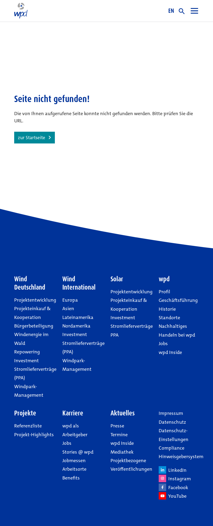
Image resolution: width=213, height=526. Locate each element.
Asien (68, 308)
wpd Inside (170, 352)
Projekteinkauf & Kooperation (32, 312)
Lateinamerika (77, 317)
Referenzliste (28, 426)
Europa (70, 300)
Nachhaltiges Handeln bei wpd (177, 330)
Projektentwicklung (35, 300)
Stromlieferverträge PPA (132, 330)
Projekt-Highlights (34, 434)
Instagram (175, 478)
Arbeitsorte (74, 469)
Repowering (27, 352)
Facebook (173, 487)
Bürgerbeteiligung (33, 326)
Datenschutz (172, 422)
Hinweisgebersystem (181, 456)
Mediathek (122, 452)
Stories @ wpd (77, 452)
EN (171, 10)
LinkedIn (173, 470)
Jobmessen (74, 460)
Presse (117, 426)
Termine (119, 434)
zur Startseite (31, 138)
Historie (167, 309)
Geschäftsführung (178, 300)
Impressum (171, 413)
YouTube (173, 496)
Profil (164, 292)
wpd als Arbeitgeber (75, 430)
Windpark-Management (28, 390)
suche (182, 11)
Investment (26, 360)
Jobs (163, 343)
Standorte (169, 317)
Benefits (71, 478)
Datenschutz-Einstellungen (173, 434)
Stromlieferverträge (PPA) (35, 373)
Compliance (171, 448)
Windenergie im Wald (31, 338)
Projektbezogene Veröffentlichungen (131, 464)
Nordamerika (76, 326)
